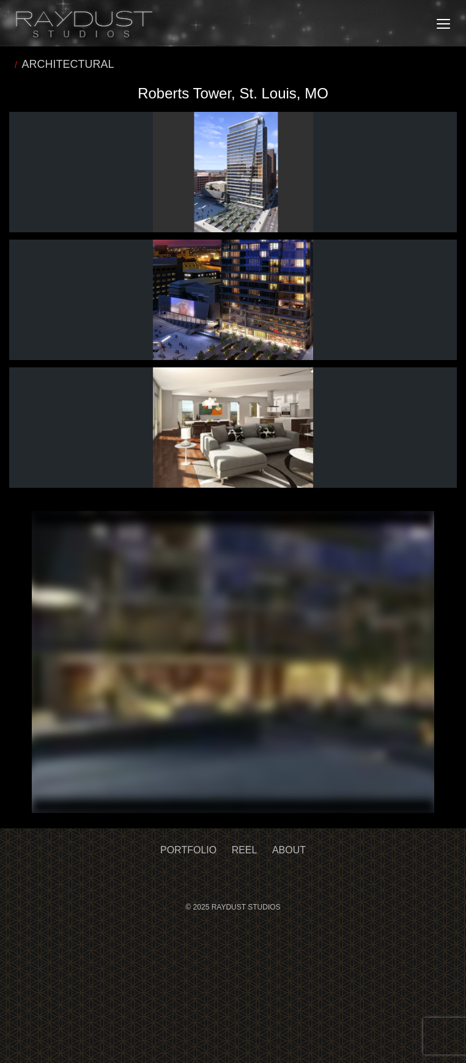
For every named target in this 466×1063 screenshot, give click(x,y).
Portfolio (188, 850)
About (289, 850)
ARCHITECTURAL (68, 64)
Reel (244, 850)
